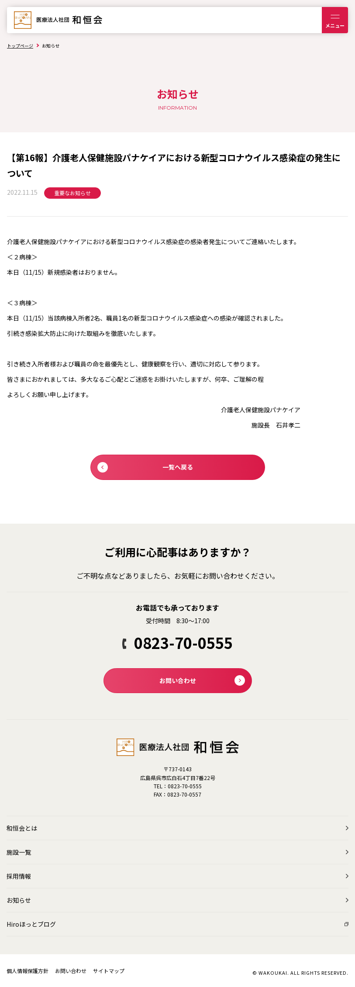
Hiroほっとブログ (31, 924)
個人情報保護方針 (27, 970)
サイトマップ (108, 970)
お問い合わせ (70, 970)
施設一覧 (19, 852)
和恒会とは (22, 828)
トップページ (20, 45)
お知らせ (19, 900)
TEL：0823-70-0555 (178, 786)
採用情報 (19, 876)
